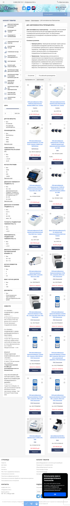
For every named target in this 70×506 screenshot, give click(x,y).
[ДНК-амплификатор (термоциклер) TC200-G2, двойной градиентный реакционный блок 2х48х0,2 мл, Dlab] (57, 174)
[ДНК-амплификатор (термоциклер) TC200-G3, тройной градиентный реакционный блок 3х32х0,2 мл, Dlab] (57, 130)
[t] (24, 8)
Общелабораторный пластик (44, 467)
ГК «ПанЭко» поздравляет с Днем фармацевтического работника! (11, 332)
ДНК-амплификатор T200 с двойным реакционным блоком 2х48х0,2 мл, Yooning (35, 103)
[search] (55, 14)
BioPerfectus (35, 148)
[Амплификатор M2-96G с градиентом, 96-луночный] (57, 425)
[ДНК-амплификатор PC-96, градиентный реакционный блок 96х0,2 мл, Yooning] (57, 91)
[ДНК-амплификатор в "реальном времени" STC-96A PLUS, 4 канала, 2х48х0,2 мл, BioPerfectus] (35, 130)
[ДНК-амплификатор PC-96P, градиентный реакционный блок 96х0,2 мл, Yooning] (35, 219)
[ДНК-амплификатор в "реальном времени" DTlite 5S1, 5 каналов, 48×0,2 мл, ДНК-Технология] (57, 260)
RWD (57, 440)
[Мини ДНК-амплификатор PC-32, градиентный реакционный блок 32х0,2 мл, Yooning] (57, 219)
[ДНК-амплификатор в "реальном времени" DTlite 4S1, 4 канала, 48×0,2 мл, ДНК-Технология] (35, 301)
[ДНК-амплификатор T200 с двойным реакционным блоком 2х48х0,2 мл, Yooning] (35, 91)
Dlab (57, 150)
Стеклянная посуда (41, 471)
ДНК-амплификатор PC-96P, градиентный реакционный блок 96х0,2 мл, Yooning (35, 232)
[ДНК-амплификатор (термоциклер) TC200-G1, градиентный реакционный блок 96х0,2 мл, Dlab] (35, 174)
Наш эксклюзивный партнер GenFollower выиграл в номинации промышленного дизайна (12, 378)
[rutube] (33, 8)
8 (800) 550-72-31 (18, 2)
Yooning (35, 108)
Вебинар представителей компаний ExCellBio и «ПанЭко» (12, 355)
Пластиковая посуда (42, 469)
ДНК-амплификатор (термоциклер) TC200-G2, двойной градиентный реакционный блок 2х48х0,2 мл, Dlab (57, 189)
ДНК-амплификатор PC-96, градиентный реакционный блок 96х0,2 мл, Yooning (57, 103)
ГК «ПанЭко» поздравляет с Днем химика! (11, 312)
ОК (55, 494)
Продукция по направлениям (44, 465)
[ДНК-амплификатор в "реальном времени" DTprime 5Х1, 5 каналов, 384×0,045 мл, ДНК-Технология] (57, 301)
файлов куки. (55, 487)
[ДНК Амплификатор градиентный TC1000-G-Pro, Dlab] (35, 425)
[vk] (29, 8)
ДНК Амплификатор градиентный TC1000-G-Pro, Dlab (35, 437)
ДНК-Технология (57, 279)
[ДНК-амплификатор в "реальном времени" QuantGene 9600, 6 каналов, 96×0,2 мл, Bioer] (35, 260)
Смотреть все (8, 144)
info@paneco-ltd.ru (30, 2)
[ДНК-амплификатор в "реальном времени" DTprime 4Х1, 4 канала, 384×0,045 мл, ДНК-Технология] (35, 341)
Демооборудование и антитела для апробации (49, 463)
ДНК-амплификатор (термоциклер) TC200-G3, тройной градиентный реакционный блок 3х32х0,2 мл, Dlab (57, 144)
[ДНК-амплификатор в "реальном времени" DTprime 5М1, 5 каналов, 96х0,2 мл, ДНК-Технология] (35, 384)
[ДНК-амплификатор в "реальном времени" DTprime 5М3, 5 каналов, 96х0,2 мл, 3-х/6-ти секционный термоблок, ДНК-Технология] (57, 341)
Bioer (35, 279)
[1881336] (17, 113)
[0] (7, 113)
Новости (7, 306)
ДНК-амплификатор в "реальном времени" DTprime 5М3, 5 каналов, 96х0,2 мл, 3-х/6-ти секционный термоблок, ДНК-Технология (57, 356)
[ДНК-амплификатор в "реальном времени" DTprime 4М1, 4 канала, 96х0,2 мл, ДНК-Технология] (57, 384)
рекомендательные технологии (52, 490)
